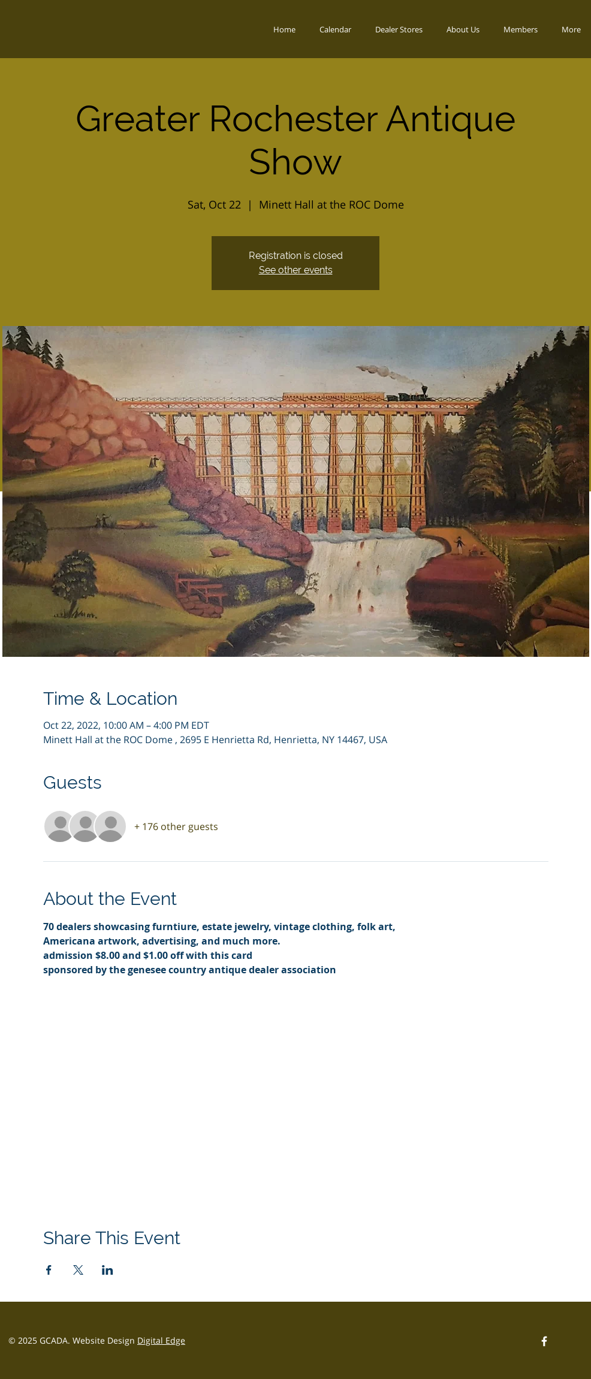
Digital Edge (161, 1340)
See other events (296, 270)
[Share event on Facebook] (49, 1270)
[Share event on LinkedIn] (107, 1270)
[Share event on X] (78, 1270)
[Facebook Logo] (544, 1341)
